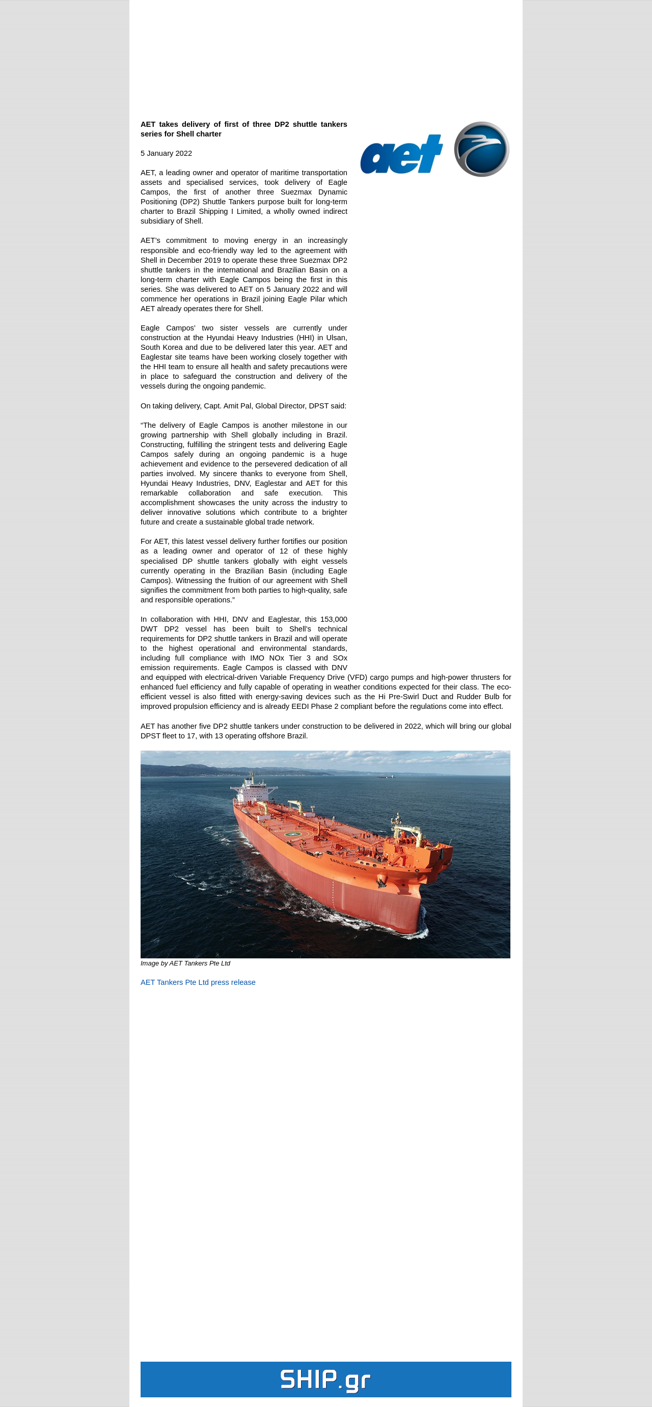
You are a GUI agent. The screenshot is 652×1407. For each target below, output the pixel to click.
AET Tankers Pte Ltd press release (198, 982)
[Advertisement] (326, 54)
